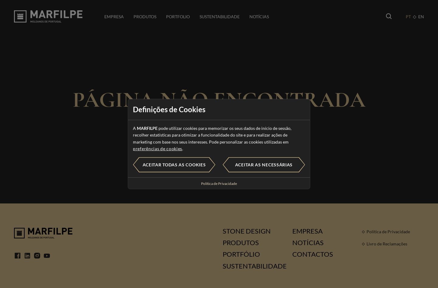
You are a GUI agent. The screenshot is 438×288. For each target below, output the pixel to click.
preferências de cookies (157, 148)
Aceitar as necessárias (264, 164)
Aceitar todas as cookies (174, 164)
